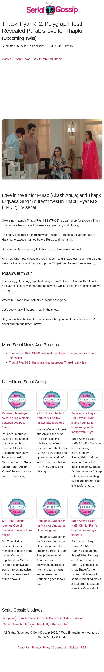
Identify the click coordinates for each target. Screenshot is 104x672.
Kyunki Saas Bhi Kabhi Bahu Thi (40, 618)
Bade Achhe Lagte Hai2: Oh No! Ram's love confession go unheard (84, 528)
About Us (24, 647)
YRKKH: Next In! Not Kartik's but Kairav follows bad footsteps (50, 418)
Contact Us (60, 647)
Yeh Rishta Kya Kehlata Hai (49, 624)
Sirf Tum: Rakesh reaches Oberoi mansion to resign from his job (17, 528)
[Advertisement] (52, 91)
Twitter (74, 647)
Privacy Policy (41, 647)
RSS (83, 647)
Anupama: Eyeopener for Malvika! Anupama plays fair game (51, 525)
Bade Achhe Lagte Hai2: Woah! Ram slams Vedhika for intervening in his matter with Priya (83, 423)
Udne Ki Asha (73, 618)
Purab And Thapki (50, 59)
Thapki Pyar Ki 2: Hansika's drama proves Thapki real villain (48, 362)
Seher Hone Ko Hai (15, 624)
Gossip (6, 59)
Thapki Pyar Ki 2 (25, 59)
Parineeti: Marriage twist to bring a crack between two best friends (15, 420)
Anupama (9, 618)
